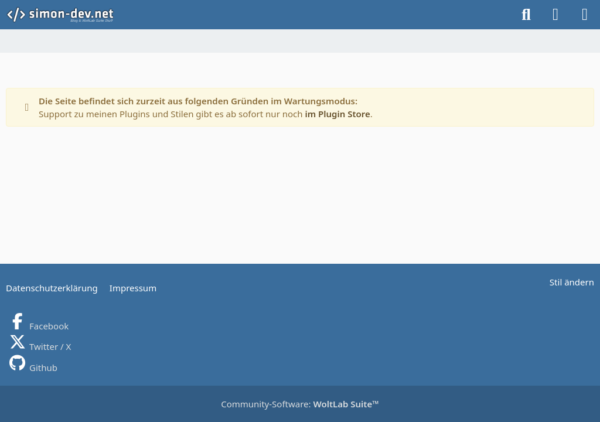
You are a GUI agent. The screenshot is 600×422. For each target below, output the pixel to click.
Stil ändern (572, 282)
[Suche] (526, 14)
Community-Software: (300, 404)
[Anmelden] (555, 14)
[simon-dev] (68, 14)
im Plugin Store (337, 114)
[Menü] (584, 14)
